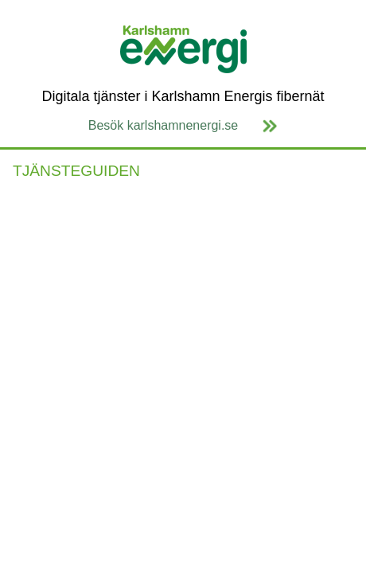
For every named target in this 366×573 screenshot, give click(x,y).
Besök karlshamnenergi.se (163, 125)
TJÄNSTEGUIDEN (76, 170)
